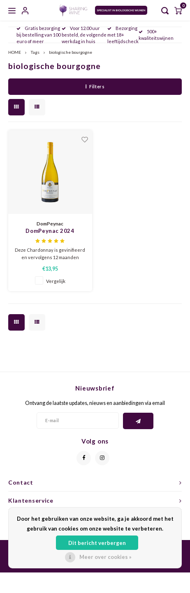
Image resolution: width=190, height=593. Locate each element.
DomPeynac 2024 (49, 231)
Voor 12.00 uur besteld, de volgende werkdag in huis (84, 34)
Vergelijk (55, 281)
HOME (14, 52)
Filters (95, 86)
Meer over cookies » (105, 557)
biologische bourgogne (70, 52)
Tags (34, 52)
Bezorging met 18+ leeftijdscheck (123, 34)
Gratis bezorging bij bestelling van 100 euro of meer (38, 34)
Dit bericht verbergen (97, 543)
